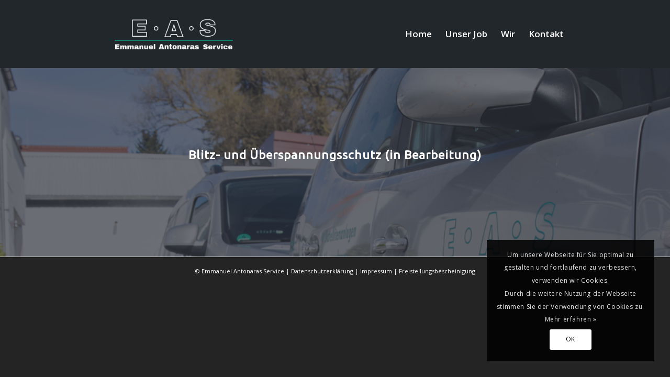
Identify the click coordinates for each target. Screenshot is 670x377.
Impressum (376, 271)
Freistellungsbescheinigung (437, 271)
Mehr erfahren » (571, 319)
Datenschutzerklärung (322, 271)
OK (570, 339)
